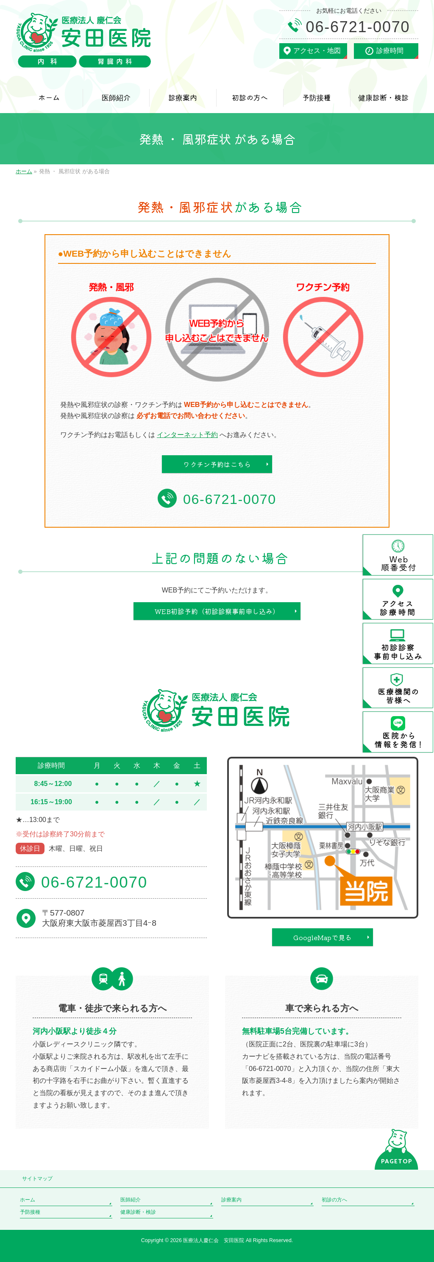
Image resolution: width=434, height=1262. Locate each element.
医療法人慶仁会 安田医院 (214, 1240)
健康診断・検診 (138, 1212)
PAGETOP (396, 1161)
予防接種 (30, 1212)
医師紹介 (130, 1200)
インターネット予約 (187, 434)
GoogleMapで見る (322, 937)
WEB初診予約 (217, 611)
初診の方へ (334, 1200)
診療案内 (231, 1200)
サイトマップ (37, 1178)
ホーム (27, 1200)
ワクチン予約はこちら (217, 464)
